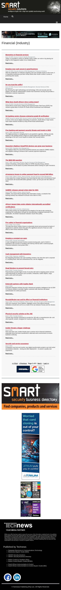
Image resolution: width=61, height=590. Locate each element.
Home (5, 17)
